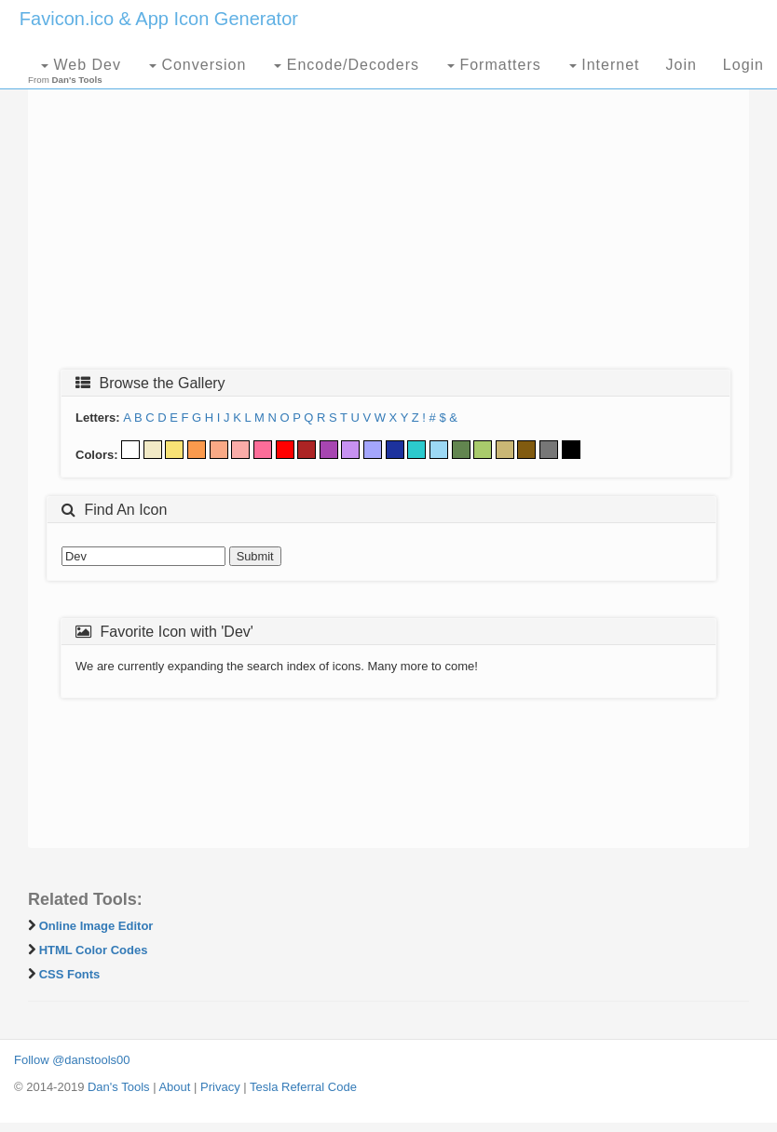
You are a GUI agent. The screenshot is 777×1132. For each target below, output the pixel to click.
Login (743, 65)
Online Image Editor (96, 926)
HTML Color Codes (93, 950)
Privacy (220, 1087)
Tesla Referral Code (303, 1087)
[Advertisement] (388, 220)
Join (680, 65)
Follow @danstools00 (72, 1060)
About (174, 1087)
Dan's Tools (119, 1087)
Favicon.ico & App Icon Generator (159, 18)
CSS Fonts (70, 974)
